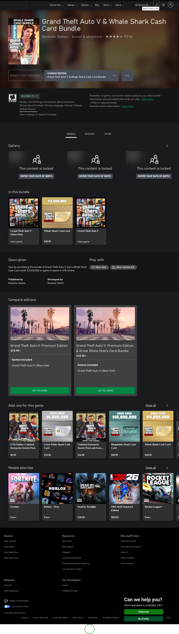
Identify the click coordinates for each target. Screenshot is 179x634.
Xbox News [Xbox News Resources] (67, 541)
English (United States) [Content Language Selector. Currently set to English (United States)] (19, 600)
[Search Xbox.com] (156, 4)
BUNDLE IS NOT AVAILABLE (25, 75)
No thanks (143, 618)
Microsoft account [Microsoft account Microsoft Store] (128, 541)
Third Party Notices (110, 617)
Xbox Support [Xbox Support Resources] (68, 546)
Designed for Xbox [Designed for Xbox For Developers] (70, 591)
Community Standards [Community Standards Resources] (71, 558)
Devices (85, 4)
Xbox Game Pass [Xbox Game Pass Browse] (11, 552)
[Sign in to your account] (170, 5)
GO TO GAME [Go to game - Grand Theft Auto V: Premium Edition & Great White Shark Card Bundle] (105, 390)
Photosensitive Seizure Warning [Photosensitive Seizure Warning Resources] (75, 563)
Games (71, 4)
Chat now (143, 611)
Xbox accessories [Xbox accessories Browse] (11, 558)
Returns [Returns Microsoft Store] (124, 552)
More (118, 4)
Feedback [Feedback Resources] (66, 552)
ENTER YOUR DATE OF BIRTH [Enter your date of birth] (36, 176)
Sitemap (24, 617)
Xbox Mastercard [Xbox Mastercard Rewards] (11, 591)
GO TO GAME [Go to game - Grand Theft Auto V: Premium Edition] (39, 390)
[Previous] (160, 145)
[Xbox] (39, 5)
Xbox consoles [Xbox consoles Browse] (10, 541)
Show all (151, 405)
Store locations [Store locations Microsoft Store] (127, 563)
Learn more (147, 99)
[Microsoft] (16, 5)
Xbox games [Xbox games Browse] (9, 546)
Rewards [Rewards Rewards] (8, 585)
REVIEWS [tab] (89, 133)
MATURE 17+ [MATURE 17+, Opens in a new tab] (29, 96)
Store (106, 4)
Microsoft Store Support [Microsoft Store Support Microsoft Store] (131, 546)
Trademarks (93, 617)
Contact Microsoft (40, 617)
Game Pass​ (55, 4)
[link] (23, 221)
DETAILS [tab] (71, 133)
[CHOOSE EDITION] (81, 75)
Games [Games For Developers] (65, 585)
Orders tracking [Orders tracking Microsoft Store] (127, 558)
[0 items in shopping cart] (163, 4)
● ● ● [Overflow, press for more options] (127, 75)
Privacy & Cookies (60, 617)
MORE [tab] (108, 133)
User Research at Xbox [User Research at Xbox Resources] (72, 569)
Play (97, 4)
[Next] (167, 145)
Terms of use (78, 617)
